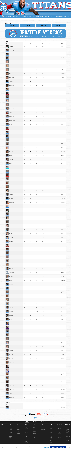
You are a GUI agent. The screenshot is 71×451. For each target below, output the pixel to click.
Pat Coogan (11, 70)
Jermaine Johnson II (12, 118)
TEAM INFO (18, 227)
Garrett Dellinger (11, 77)
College (62, 43)
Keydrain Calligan (11, 63)
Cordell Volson (11, 192)
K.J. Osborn (11, 158)
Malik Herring (11, 103)
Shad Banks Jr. (11, 50)
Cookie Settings (46, 447)
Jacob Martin (11, 133)
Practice (43, 230)
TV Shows (34, 230)
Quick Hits (26, 235)
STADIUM (51, 227)
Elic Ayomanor (11, 48)
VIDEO (34, 227)
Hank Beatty (11, 54)
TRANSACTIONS (59, 25)
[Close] (69, 447)
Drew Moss (10, 150)
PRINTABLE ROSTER (12, 25)
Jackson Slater (11, 178)
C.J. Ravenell (11, 210)
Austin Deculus (11, 75)
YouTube (34, 242)
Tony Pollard (11, 159)
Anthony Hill (11, 105)
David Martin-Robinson (12, 135)
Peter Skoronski (11, 176)
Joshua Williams (11, 199)
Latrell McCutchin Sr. (12, 140)
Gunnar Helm (11, 102)
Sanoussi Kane (11, 123)
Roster (18, 230)
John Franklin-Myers (12, 89)
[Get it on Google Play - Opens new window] (38, 254)
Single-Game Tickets (11, 234)
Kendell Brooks (11, 57)
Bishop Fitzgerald (11, 85)
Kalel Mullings (11, 152)
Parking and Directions (51, 234)
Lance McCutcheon (11, 138)
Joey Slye (10, 180)
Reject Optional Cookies (54, 447)
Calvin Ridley (11, 166)
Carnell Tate (11, 183)
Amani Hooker (11, 110)
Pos (30, 43)
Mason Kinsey (11, 125)
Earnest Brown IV (11, 59)
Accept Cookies (62, 447)
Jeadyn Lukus (11, 130)
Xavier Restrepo (11, 164)
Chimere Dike (11, 80)
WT (42, 43)
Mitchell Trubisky (11, 190)
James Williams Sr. (11, 197)
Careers (68, 230)
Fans (42, 233)
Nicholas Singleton (11, 174)
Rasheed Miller (11, 143)
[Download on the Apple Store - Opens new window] (32, 254)
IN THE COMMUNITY (59, 227)
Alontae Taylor (11, 185)
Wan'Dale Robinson (12, 169)
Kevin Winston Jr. (11, 202)
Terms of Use (68, 239)
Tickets (10, 227)
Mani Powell (11, 161)
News (26, 227)
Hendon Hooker (11, 108)
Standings (18, 236)
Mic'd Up (34, 236)
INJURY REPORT (43, 25)
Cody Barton (11, 52)
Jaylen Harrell (11, 97)
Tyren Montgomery (11, 146)
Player (14, 43)
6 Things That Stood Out (26, 242)
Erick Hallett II (11, 95)
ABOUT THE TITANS (67, 227)
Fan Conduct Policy (51, 240)
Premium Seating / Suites (10, 240)
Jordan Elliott (11, 82)
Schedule (2, 227)
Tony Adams (11, 45)
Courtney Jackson (11, 115)
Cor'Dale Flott (11, 87)
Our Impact (59, 240)
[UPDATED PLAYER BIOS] (35, 34)
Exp (55, 43)
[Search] (51, 16)
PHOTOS (43, 227)
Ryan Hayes (10, 100)
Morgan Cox (11, 72)
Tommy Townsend (11, 188)
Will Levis (10, 128)
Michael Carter (11, 67)
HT (36, 43)
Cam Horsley (11, 113)
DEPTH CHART (27, 25)
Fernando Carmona (11, 65)
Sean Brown (11, 61)
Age (49, 43)
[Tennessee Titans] (35, 258)
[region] (35, 447)
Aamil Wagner (11, 194)
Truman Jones (11, 120)
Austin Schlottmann (12, 171)
